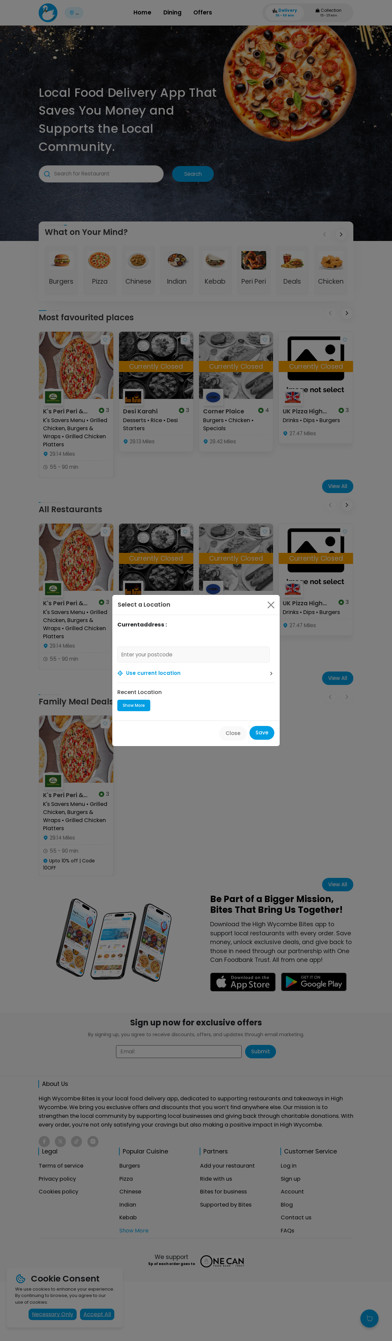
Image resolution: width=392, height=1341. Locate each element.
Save (262, 732)
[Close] (271, 605)
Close (233, 733)
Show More (134, 705)
